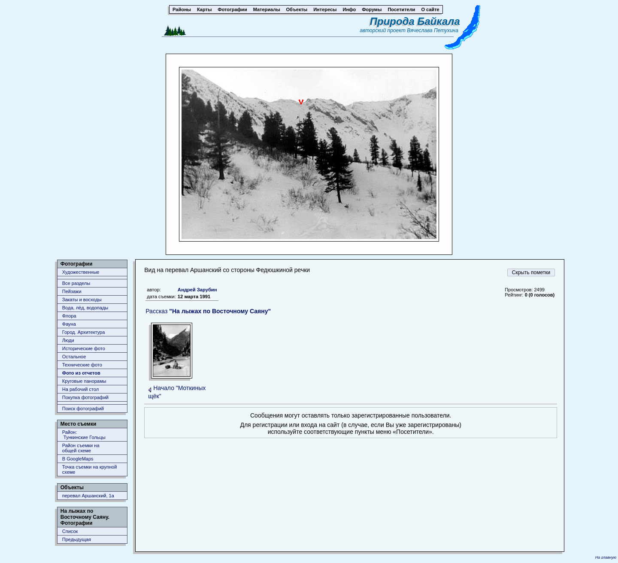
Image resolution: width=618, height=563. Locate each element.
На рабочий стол (80, 389)
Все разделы (76, 283)
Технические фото (82, 364)
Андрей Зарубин (197, 289)
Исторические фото (83, 348)
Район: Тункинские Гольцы (84, 435)
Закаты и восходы (82, 299)
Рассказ (208, 311)
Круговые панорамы (84, 381)
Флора (69, 315)
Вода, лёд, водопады (85, 307)
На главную (605, 557)
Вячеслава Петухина (432, 30)
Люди (68, 340)
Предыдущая (76, 539)
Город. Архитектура (83, 332)
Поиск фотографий (83, 408)
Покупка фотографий (85, 397)
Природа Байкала (415, 21)
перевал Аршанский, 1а (88, 495)
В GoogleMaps (78, 458)
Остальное (74, 356)
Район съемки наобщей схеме (81, 448)
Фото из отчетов (81, 372)
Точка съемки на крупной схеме (89, 469)
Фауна (69, 324)
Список (70, 531)
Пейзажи (72, 291)
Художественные (81, 272)
